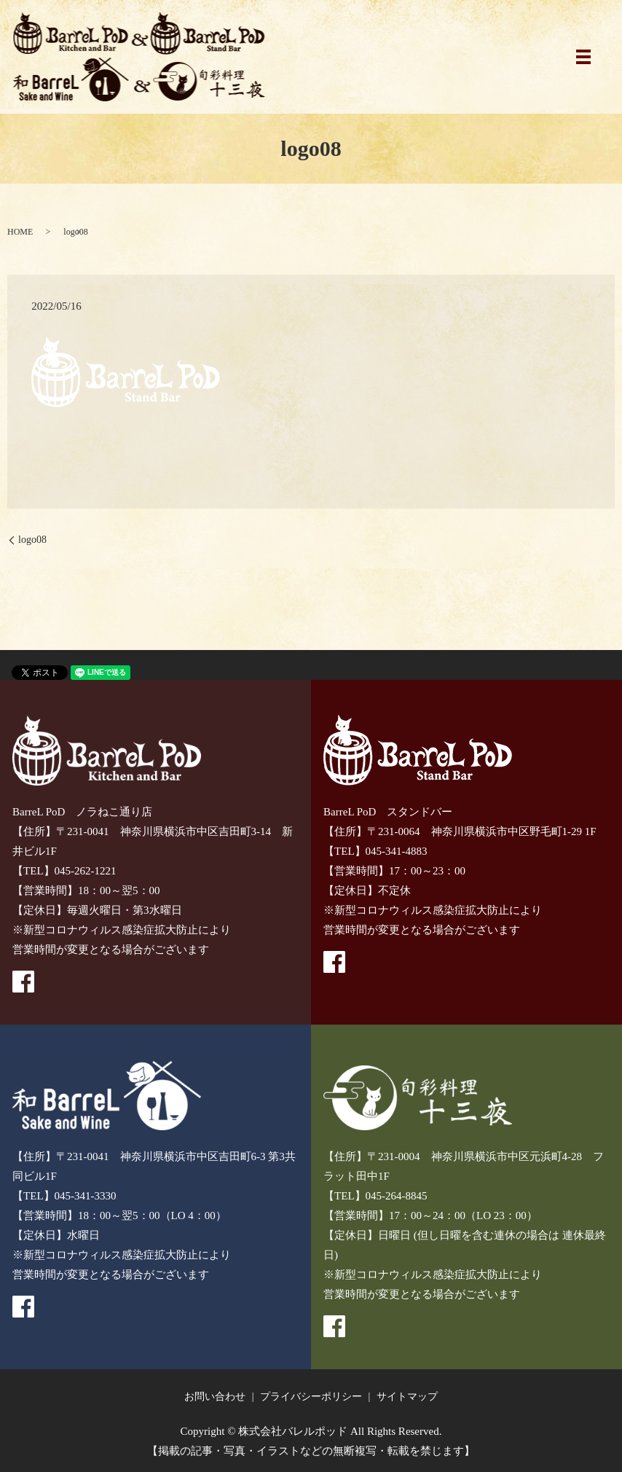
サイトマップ (407, 1396)
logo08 (32, 539)
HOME (20, 232)
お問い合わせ (214, 1396)
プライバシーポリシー (311, 1396)
